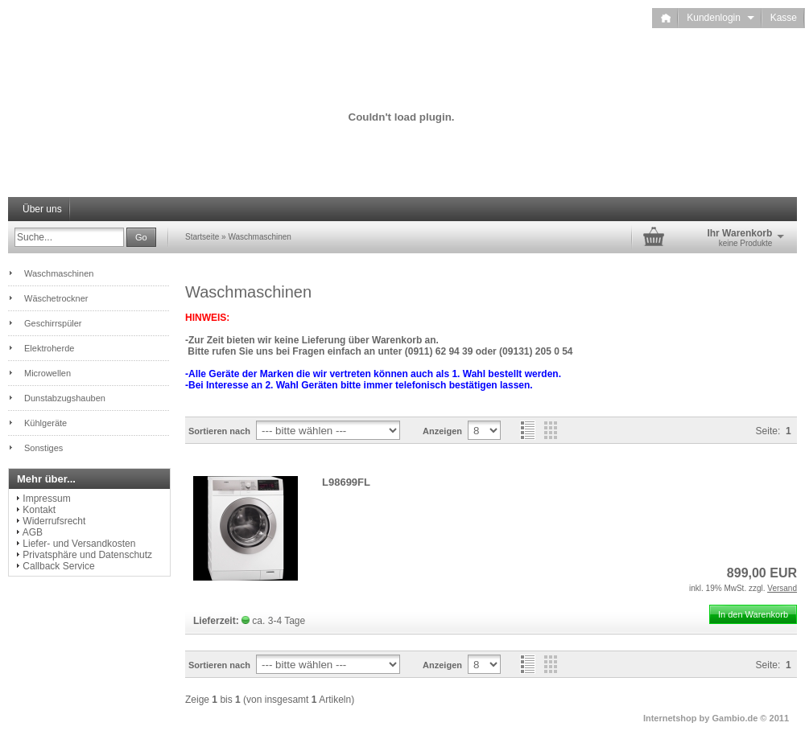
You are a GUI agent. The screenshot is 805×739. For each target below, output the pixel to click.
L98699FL (346, 482)
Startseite (202, 236)
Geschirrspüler (53, 323)
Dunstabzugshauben (64, 398)
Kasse (783, 17)
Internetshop (670, 718)
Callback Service (58, 566)
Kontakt (39, 509)
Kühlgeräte (45, 423)
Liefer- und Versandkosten (79, 543)
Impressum (46, 498)
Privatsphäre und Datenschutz (87, 554)
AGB (33, 532)
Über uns (42, 209)
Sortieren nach (219, 431)
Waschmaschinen (259, 236)
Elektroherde (49, 348)
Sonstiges (43, 448)
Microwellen (47, 373)
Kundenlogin (720, 17)
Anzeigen (442, 431)
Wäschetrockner (56, 298)
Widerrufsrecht (54, 521)
